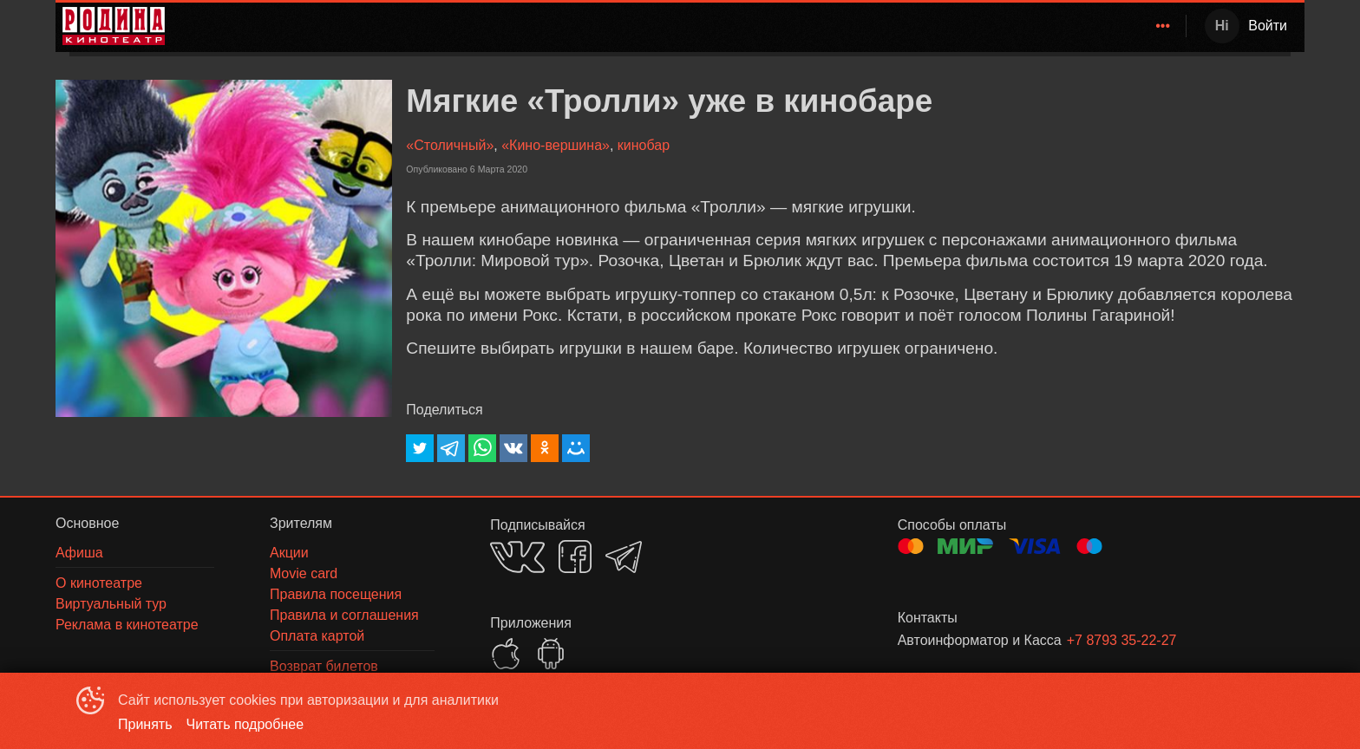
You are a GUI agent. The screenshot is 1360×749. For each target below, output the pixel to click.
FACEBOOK (575, 556)
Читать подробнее (245, 724)
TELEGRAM (623, 557)
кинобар (644, 145)
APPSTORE (505, 653)
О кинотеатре (1118, 25)
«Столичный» (450, 145)
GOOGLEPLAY (550, 653)
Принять (145, 724)
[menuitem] (771, 26)
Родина (768, 25)
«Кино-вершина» (555, 145)
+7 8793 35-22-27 (1122, 640)
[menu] (679, 26)
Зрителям (1015, 25)
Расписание (857, 25)
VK (517, 557)
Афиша (940, 25)
